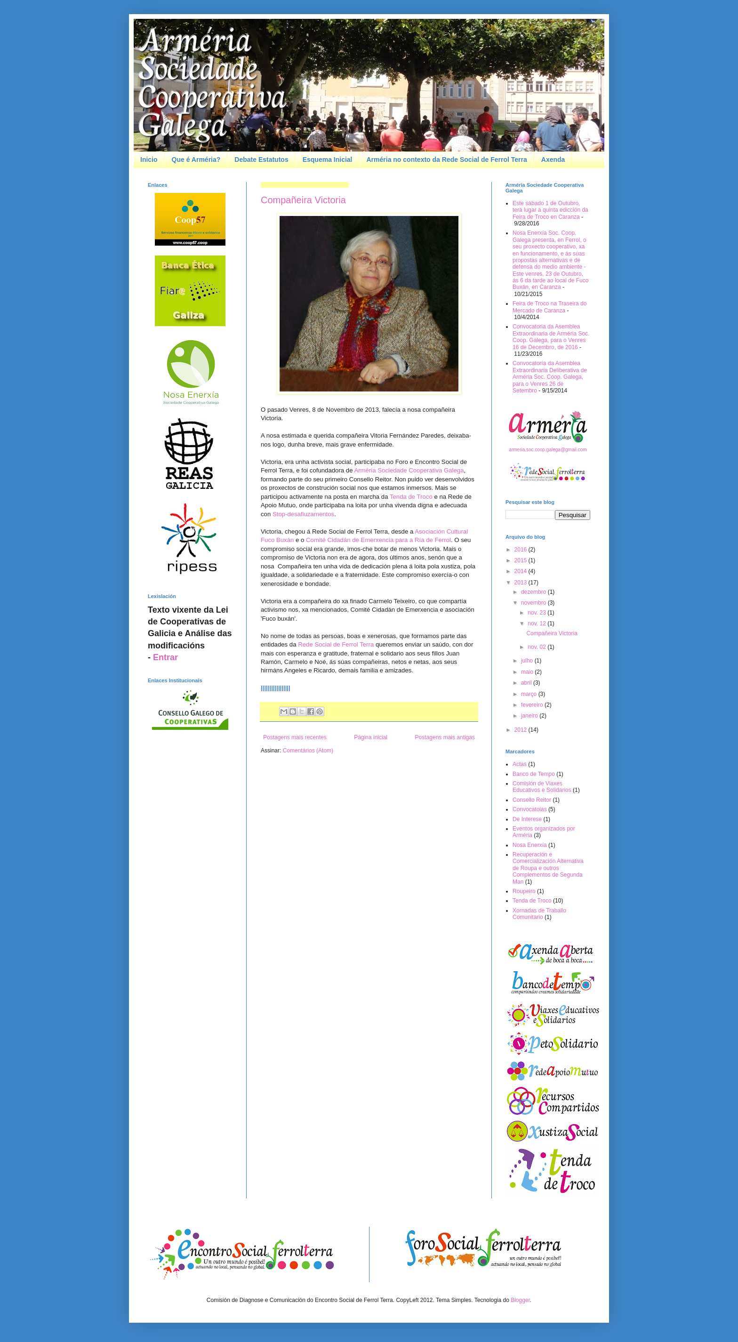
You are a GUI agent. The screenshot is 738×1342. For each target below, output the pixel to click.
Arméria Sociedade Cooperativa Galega (409, 470)
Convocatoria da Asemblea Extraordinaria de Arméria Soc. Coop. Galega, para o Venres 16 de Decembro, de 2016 (551, 336)
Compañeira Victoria (303, 200)
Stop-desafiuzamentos (303, 514)
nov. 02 (537, 647)
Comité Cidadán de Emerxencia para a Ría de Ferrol (378, 539)
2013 (521, 582)
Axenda (553, 159)
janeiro (530, 715)
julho (528, 660)
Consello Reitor (532, 800)
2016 (521, 549)
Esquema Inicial (328, 159)
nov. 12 (537, 623)
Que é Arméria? (196, 159)
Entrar (165, 657)
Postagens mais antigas (445, 737)
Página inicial (370, 737)
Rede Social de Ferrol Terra (336, 644)
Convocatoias (530, 809)
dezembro (534, 592)
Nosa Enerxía (530, 845)
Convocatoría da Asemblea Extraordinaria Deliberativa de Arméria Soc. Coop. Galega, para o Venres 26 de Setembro (550, 377)
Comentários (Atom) (308, 750)
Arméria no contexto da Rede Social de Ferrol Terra (447, 159)
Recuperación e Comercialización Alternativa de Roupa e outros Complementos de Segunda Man (548, 868)
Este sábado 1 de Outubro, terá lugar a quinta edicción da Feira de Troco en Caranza (550, 210)
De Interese (527, 819)
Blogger (520, 1300)
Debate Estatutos (261, 159)
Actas (520, 764)
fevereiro (533, 705)
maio (528, 672)
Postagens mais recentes (295, 737)
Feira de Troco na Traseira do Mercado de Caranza (549, 306)
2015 (521, 560)
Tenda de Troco (411, 496)
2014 (521, 571)
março (529, 694)
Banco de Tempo (534, 774)
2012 (521, 730)
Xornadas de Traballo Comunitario (539, 913)
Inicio (149, 159)
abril (527, 682)
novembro (534, 602)
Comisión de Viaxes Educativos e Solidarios (542, 786)
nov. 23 (537, 612)
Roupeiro (524, 891)
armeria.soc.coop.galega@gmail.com (547, 449)
